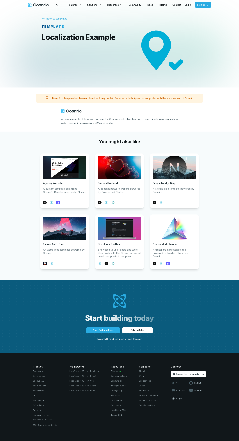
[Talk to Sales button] (137, 330)
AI (57, 4)
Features (72, 4)
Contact (176, 4)
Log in (188, 4)
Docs (150, 4)
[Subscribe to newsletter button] (188, 374)
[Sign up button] (203, 5)
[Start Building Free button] (103, 330)
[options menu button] (41, 415)
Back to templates (54, 18)
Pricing (163, 4)
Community (134, 4)
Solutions (92, 4)
